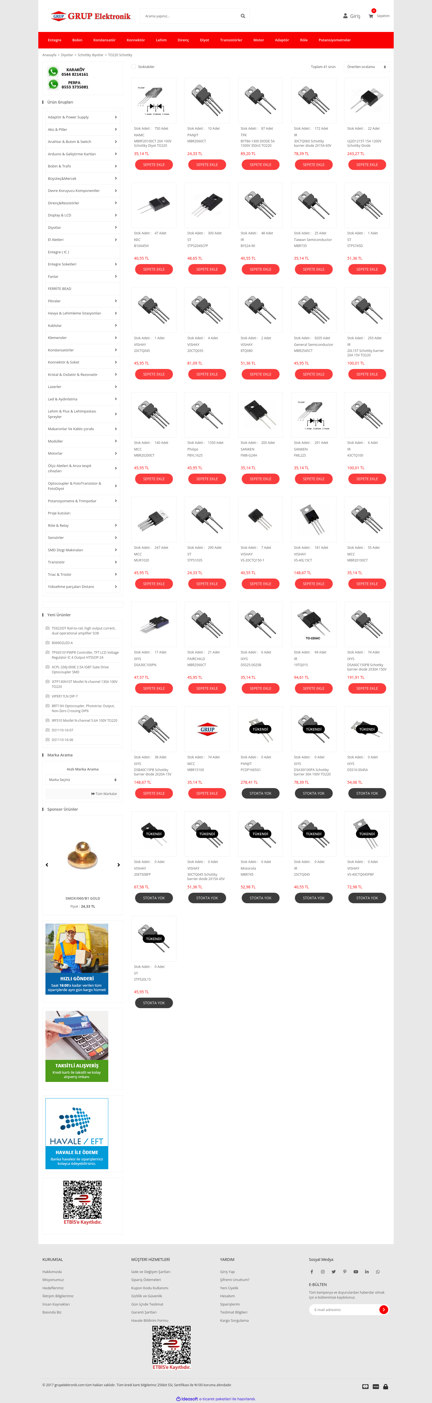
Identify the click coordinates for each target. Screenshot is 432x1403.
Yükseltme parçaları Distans (71, 586)
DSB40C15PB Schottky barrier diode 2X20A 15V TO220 (153, 772)
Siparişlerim (230, 1304)
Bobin (77, 39)
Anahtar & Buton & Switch (69, 141)
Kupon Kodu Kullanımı (149, 1287)
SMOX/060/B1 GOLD (83, 898)
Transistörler (231, 39)
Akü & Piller (57, 129)
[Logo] (82, 16)
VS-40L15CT (303, 560)
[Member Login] (354, 16)
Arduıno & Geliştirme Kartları (72, 153)
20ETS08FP (142, 874)
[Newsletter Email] (349, 1309)
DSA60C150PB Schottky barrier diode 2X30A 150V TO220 (367, 667)
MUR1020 (141, 560)
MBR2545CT (303, 351)
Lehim (161, 39)
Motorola (248, 868)
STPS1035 (194, 560)
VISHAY (140, 344)
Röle (303, 39)
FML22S (300, 455)
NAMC (139, 134)
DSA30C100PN (145, 665)
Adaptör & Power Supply (68, 117)
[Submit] (383, 1309)
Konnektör (136, 39)
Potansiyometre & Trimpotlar (72, 500)
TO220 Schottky (120, 55)
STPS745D (355, 246)
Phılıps (192, 449)
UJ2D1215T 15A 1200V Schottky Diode (364, 143)
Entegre (54, 39)
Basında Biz (51, 1312)
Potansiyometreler (335, 39)
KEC (137, 239)
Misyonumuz (53, 1279)
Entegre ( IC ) (58, 251)
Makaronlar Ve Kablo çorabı (71, 428)
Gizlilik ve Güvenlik (146, 1295)
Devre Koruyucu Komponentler (74, 190)
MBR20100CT (357, 560)
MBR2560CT (196, 665)
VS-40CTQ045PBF (360, 874)
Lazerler (54, 386)
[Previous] (46, 865)
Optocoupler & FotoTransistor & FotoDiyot (74, 486)
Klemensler (57, 337)
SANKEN (248, 449)
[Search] (186, 16)
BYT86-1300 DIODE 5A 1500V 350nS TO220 (258, 143)
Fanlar (53, 276)
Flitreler (54, 300)
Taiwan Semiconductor (313, 239)
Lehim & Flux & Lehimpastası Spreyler (72, 414)
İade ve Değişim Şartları (150, 1271)
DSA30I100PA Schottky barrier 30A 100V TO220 (312, 772)
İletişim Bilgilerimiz (58, 1295)
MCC (138, 449)
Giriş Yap (227, 1271)
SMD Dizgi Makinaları (65, 549)
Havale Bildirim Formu (149, 1320)
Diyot (204, 39)
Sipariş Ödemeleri (146, 1279)
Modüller (55, 441)
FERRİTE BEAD (59, 288)
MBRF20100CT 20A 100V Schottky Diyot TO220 (153, 143)
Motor (258, 39)
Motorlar (55, 453)
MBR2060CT (196, 141)
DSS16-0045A (357, 770)
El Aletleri (56, 239)
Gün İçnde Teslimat (147, 1304)
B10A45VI (141, 246)
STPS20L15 (142, 979)
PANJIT (192, 134)
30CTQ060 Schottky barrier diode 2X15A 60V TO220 (312, 143)
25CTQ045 (302, 874)
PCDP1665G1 (251, 770)
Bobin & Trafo (59, 166)
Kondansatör (104, 39)
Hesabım (227, 1295)
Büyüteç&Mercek (62, 178)
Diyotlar (54, 227)
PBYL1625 (194, 455)
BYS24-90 (248, 246)
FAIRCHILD (196, 658)
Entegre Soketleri (62, 264)
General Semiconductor (313, 344)
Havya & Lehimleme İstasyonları (74, 313)
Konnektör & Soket (63, 362)
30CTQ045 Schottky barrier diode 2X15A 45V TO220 (206, 876)
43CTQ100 (355, 455)
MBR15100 (195, 770)
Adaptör (282, 39)
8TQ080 (247, 351)
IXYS (137, 658)
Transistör (56, 562)
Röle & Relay (58, 525)
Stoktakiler (146, 66)
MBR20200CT (144, 455)
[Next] (118, 865)
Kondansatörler (61, 350)
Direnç (183, 39)
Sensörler (56, 537)
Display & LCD (59, 215)
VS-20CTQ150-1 (252, 560)
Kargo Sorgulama (234, 1320)
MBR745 (247, 874)
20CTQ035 (195, 351)
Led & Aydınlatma (62, 399)
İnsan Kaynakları (56, 1304)
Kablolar (55, 325)
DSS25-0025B (251, 665)
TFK (244, 134)
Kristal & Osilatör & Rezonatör (73, 374)
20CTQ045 (142, 351)
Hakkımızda (52, 1271)
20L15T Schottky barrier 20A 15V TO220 (365, 353)
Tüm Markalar (104, 793)
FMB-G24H (249, 455)
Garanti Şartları (143, 1312)
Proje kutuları (59, 513)
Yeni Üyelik (229, 1287)
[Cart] (379, 16)
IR (295, 134)
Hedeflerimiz (53, 1287)
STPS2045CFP (197, 246)
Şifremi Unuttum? (234, 1279)
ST (189, 239)
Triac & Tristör (59, 574)
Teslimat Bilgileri (233, 1312)
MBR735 (300, 246)
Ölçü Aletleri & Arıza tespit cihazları (69, 468)
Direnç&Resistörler (63, 202)
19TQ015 (301, 665)
